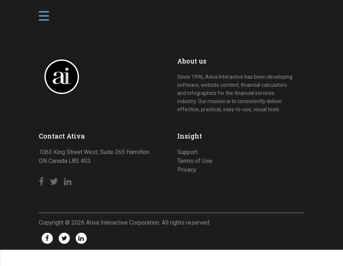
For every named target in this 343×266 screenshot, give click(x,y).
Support (187, 152)
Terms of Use (194, 160)
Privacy (186, 169)
